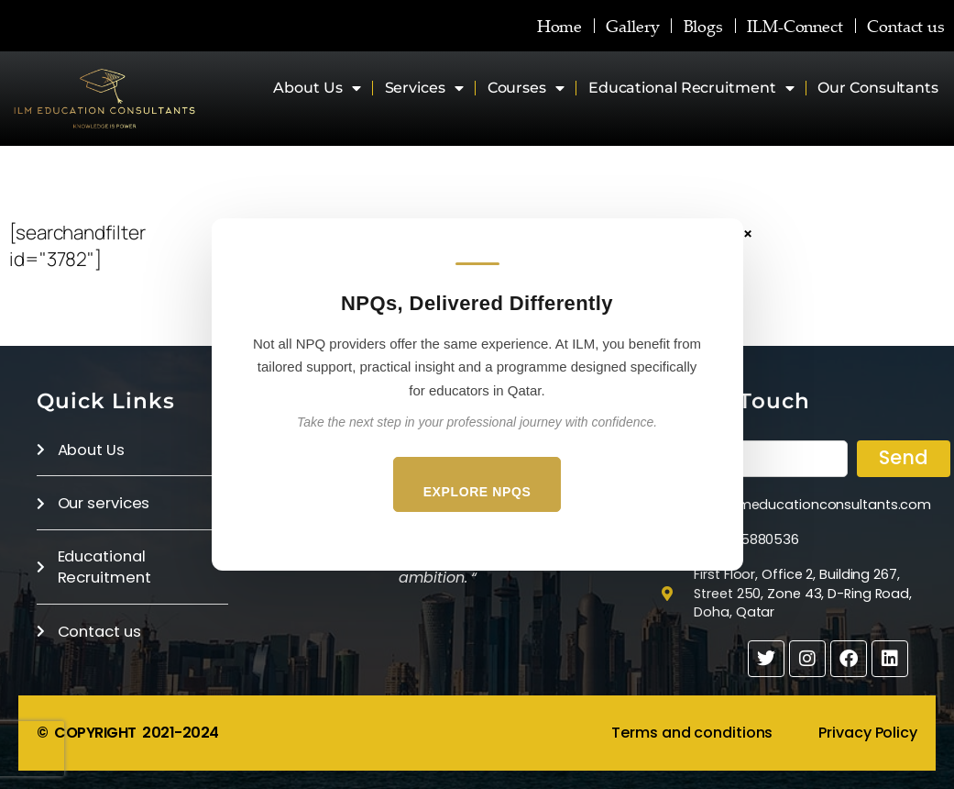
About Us (316, 88)
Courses (526, 88)
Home (560, 26)
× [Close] (747, 233)
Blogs (704, 26)
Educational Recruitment (691, 88)
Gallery (632, 26)
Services (424, 88)
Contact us (906, 26)
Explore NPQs (477, 491)
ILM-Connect (795, 26)
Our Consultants (877, 87)
